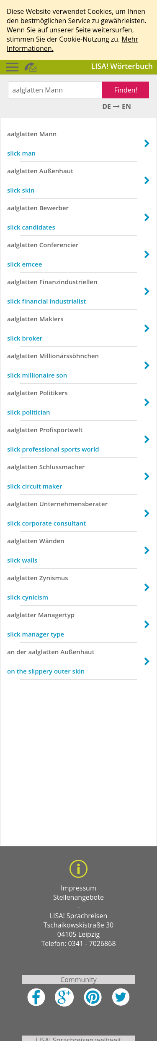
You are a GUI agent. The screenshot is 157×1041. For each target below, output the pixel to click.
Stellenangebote (78, 897)
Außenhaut (56, 170)
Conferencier (59, 244)
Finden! (125, 90)
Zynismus (53, 577)
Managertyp (56, 614)
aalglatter (21, 614)
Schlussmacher (62, 466)
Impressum (78, 888)
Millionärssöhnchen (69, 355)
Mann (48, 133)
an (11, 651)
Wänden (51, 540)
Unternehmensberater (73, 503)
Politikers (53, 392)
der (21, 651)
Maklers (51, 318)
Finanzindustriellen (68, 281)
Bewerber (54, 207)
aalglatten (22, 133)
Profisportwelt (61, 429)
